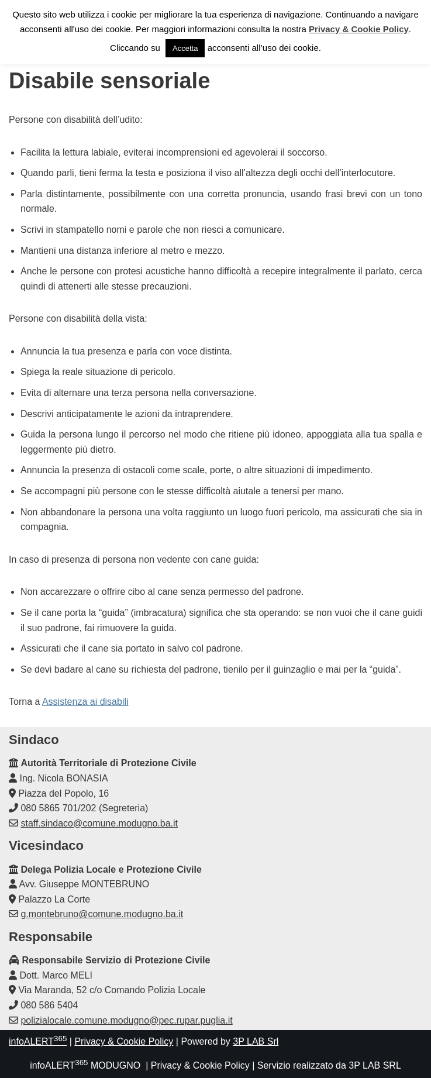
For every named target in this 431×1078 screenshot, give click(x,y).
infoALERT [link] (38, 1041)
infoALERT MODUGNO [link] (85, 1065)
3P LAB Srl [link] (255, 1041)
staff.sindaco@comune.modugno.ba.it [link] (99, 823)
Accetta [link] (185, 48)
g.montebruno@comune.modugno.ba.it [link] (101, 914)
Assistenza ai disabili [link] (85, 702)
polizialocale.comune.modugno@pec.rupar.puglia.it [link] (126, 1020)
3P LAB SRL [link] (375, 1065)
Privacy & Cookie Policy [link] (123, 1041)
